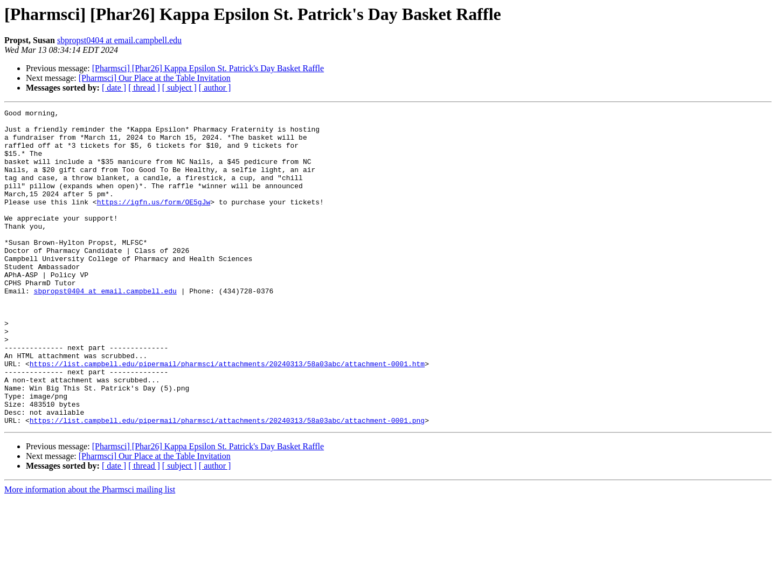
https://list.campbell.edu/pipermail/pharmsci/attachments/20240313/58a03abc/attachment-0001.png (227, 483)
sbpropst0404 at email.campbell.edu (119, 40)
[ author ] (215, 87)
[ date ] (114, 87)
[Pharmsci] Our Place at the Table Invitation (155, 78)
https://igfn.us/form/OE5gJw (154, 221)
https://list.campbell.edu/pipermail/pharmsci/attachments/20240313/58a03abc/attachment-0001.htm (227, 415)
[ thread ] (144, 87)
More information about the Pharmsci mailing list (89, 552)
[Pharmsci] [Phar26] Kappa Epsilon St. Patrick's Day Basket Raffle (208, 68)
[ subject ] (179, 87)
